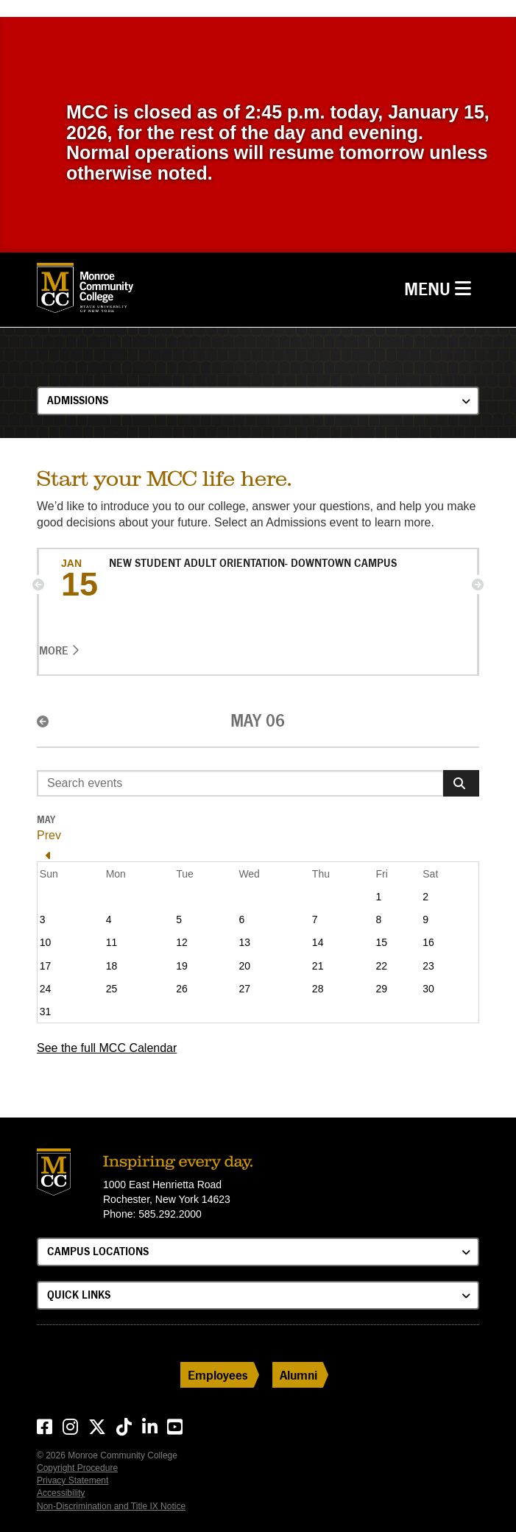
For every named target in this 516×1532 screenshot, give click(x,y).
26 (182, 989)
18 (112, 966)
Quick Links (78, 1295)
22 (381, 966)
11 (112, 942)
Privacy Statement (72, 1480)
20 (244, 966)
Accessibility (61, 1493)
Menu (441, 287)
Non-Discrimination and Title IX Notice (111, 1506)
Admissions (77, 400)
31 (46, 1011)
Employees (218, 1375)
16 (428, 942)
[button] (38, 584)
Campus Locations (98, 1251)
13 (244, 942)
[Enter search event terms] (240, 783)
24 (46, 989)
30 (428, 989)
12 (182, 942)
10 (46, 942)
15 (381, 942)
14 (318, 942)
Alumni (298, 1375)
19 (182, 966)
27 (244, 989)
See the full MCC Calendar (107, 1048)
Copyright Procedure (77, 1468)
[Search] (461, 783)
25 (112, 989)
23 (428, 966)
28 (318, 989)
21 (318, 966)
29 (381, 989)
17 (46, 966)
